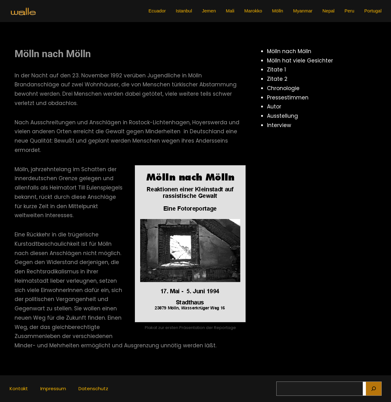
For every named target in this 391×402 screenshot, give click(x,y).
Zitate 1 (276, 69)
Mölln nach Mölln (289, 51)
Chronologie (283, 88)
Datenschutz (93, 388)
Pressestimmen (288, 97)
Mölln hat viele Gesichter (300, 60)
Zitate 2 (277, 79)
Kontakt (19, 388)
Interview (279, 125)
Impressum (53, 388)
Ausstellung (282, 116)
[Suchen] (373, 388)
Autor (274, 106)
